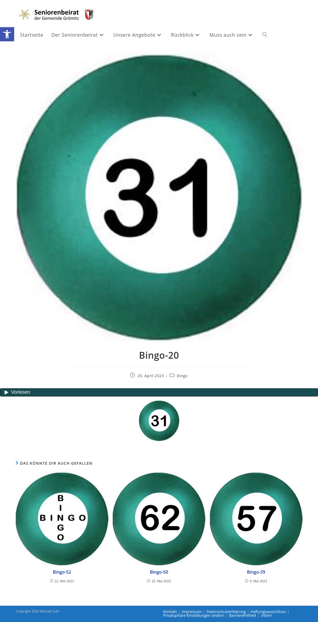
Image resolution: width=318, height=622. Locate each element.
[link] (7, 34)
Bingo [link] (182, 375)
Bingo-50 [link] (159, 572)
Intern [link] (266, 615)
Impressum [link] (192, 611)
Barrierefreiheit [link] (242, 615)
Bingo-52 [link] (62, 572)
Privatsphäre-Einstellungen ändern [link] (194, 615)
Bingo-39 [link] (256, 572)
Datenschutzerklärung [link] (226, 611)
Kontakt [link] (170, 611)
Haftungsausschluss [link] (268, 611)
